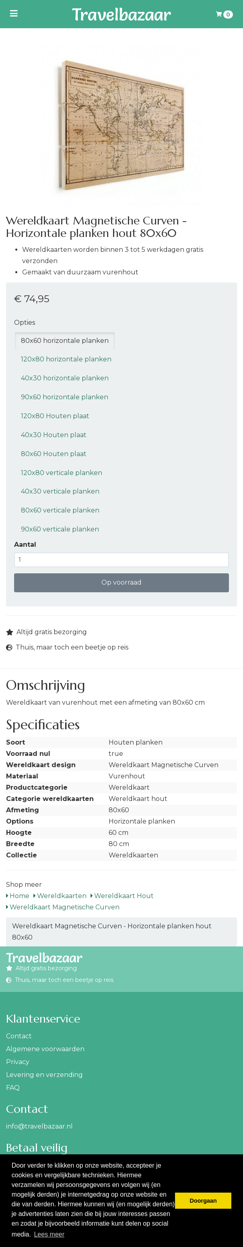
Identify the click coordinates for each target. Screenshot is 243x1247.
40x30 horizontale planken (65, 378)
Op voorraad (121, 582)
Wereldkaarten (59, 896)
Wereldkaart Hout (122, 896)
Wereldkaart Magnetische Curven (62, 907)
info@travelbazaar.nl (39, 1126)
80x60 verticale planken (60, 510)
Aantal (25, 544)
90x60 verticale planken (60, 529)
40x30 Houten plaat (53, 435)
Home (17, 896)
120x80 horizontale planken (66, 359)
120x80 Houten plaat (55, 416)
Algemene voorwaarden (45, 1049)
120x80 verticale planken (61, 473)
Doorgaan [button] (203, 1200)
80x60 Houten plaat (53, 454)
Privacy (17, 1062)
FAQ (13, 1087)
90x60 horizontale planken (64, 397)
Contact (19, 1036)
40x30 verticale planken (60, 491)
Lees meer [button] (49, 1234)
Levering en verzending (44, 1075)
